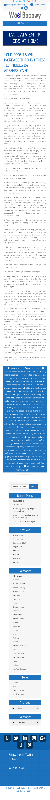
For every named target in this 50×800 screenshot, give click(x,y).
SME (28, 466)
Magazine (16, 626)
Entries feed (17, 686)
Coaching (16, 599)
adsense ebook (10, 371)
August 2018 (17, 547)
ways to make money (35, 456)
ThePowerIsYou (19, 653)
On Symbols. (17, 505)
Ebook (15, 603)
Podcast (16, 638)
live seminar (27, 360)
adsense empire (24, 371)
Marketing (17, 630)
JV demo (16, 622)
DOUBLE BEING (18, 501)
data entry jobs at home (33, 381)
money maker (38, 443)
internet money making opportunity (26, 424)
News (15, 634)
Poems (15, 642)
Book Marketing (19, 587)
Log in (15, 682)
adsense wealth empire (29, 378)
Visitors (35, 466)
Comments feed (19, 690)
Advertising (17, 576)
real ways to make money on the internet (23, 453)
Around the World (19, 583)
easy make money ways (21, 397)
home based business (22, 410)
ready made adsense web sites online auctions (24, 450)
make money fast (32, 430)
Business (16, 595)
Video (15, 661)
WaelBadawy (16, 368)
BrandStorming (18, 591)
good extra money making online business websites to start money (26, 407)
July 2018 (16, 551)
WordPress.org (18, 694)
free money (30, 401)
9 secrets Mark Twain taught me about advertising (25, 516)
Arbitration (17, 580)
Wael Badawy (17, 768)
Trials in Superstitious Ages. (24, 521)
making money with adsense (18, 443)
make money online (30, 433)
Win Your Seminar (20, 669)
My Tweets (13, 759)
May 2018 (16, 558)
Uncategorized (18, 657)
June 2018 (16, 554)
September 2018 (19, 543)
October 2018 (18, 539)
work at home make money (23, 463)
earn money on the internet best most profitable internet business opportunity (25, 388)
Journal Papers (18, 618)
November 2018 (19, 535)
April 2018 (17, 562)
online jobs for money (33, 446)
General (16, 611)
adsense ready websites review (24, 374)
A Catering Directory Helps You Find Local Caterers (25, 509)
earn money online (26, 391)
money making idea (14, 446)
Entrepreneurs (18, 607)
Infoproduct (17, 614)
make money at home (14, 430)
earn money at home (16, 384)
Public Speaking (19, 645)
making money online (35, 440)
